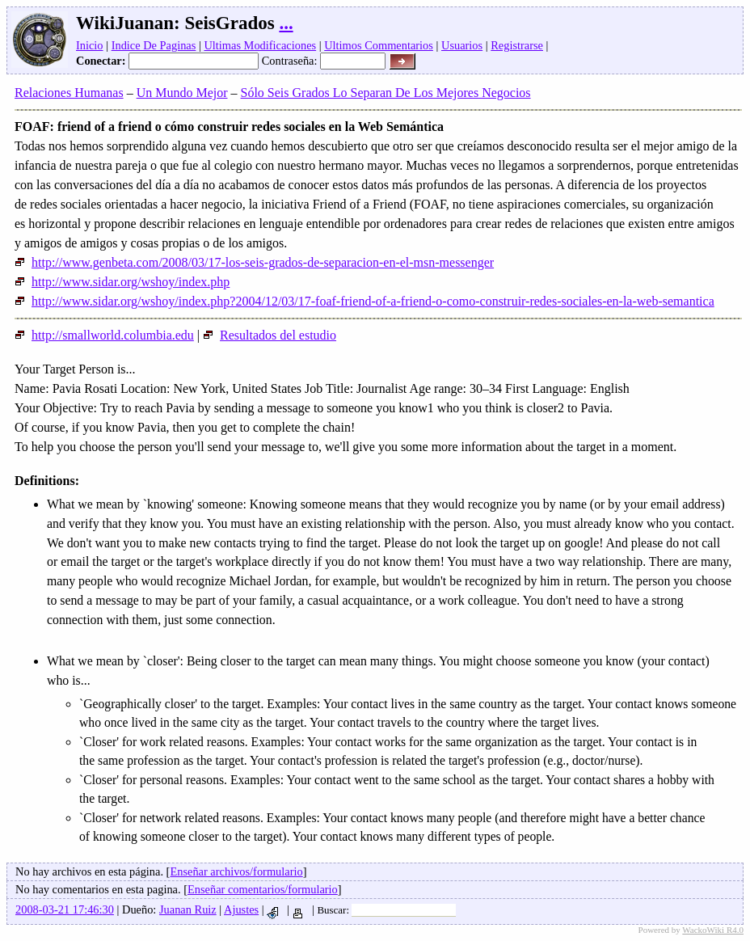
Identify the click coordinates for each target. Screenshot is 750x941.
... (286, 23)
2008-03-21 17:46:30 (64, 909)
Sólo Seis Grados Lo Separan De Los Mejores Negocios (386, 92)
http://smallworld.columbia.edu (104, 335)
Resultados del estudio (269, 335)
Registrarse (517, 45)
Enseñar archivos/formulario (236, 871)
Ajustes (241, 909)
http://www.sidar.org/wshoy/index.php (122, 282)
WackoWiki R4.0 (713, 930)
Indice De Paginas (154, 45)
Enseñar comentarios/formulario (263, 889)
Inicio (89, 45)
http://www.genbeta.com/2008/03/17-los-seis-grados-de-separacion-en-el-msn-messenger (254, 262)
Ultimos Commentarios (378, 45)
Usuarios (461, 45)
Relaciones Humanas (69, 92)
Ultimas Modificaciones (260, 45)
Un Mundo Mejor (182, 92)
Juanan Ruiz (188, 909)
